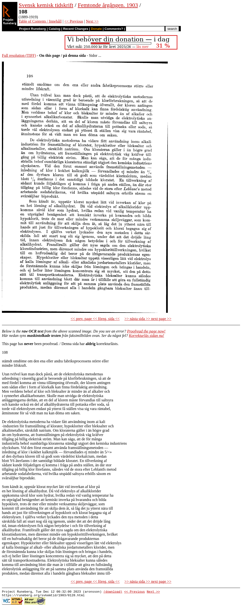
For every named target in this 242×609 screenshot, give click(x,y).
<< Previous (73, 21)
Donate (96, 29)
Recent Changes (75, 29)
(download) (112, 592)
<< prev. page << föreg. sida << (95, 319)
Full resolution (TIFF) (19, 55)
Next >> (92, 21)
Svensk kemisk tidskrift (46, 5)
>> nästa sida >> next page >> (147, 319)
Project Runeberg (32, 29)
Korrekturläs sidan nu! (146, 335)
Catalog (54, 29)
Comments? (114, 29)
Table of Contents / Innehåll (40, 21)
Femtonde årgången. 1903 (108, 5)
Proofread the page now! (146, 331)
